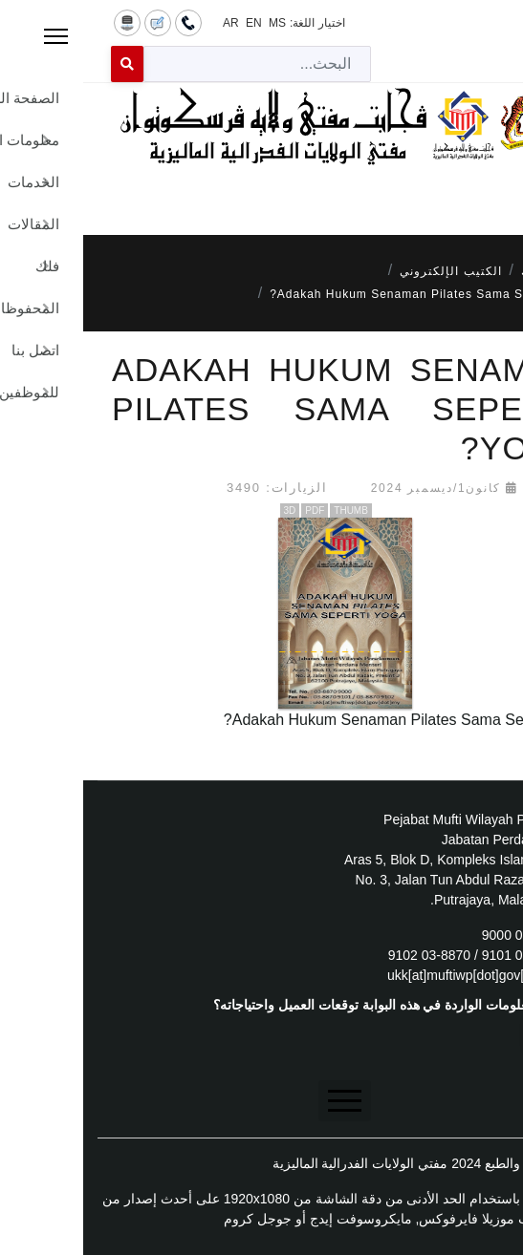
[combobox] (174, 64)
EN (171, 23)
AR (148, 23)
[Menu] (261, 192)
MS (194, 23)
